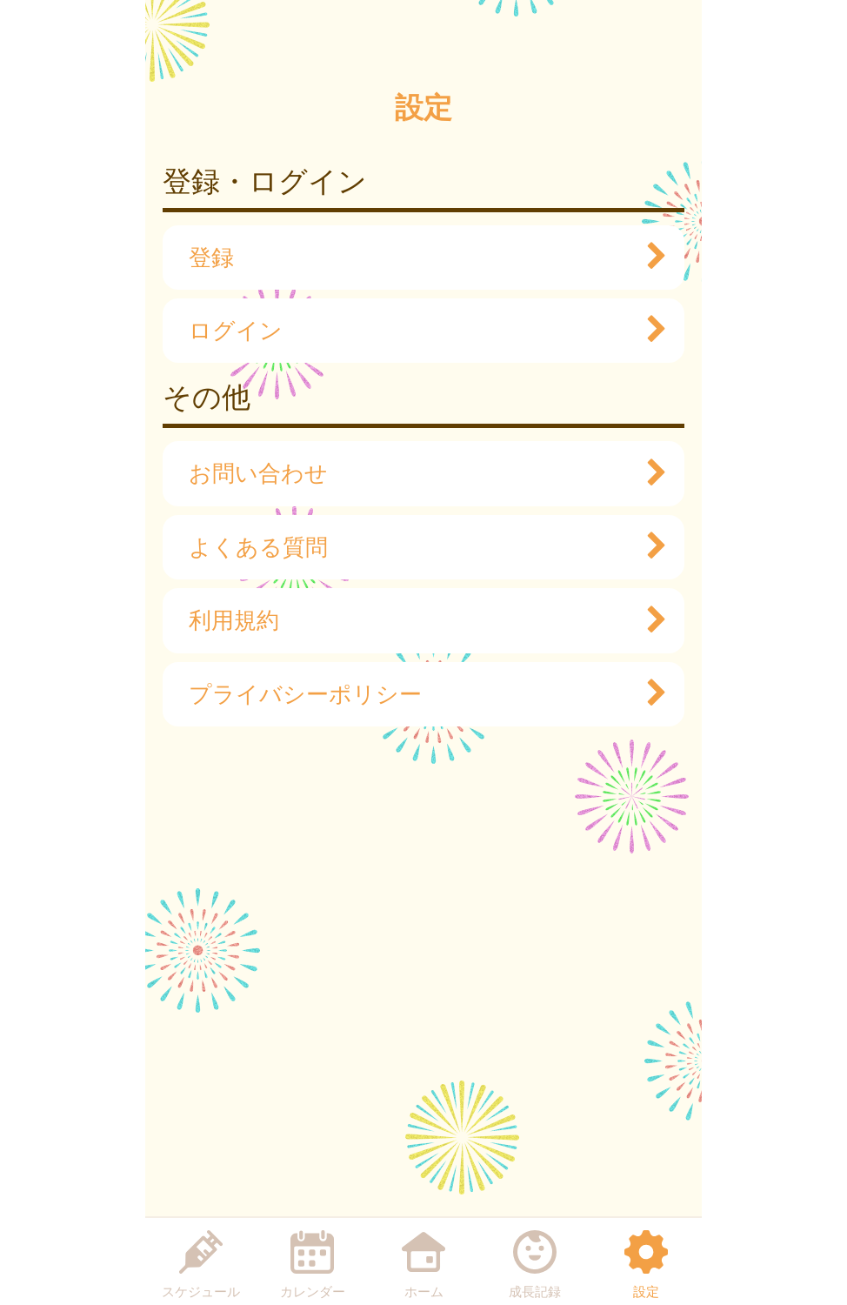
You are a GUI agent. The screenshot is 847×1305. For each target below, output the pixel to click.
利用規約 (419, 620)
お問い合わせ (419, 473)
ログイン (419, 330)
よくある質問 (419, 547)
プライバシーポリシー (419, 694)
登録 (419, 257)
